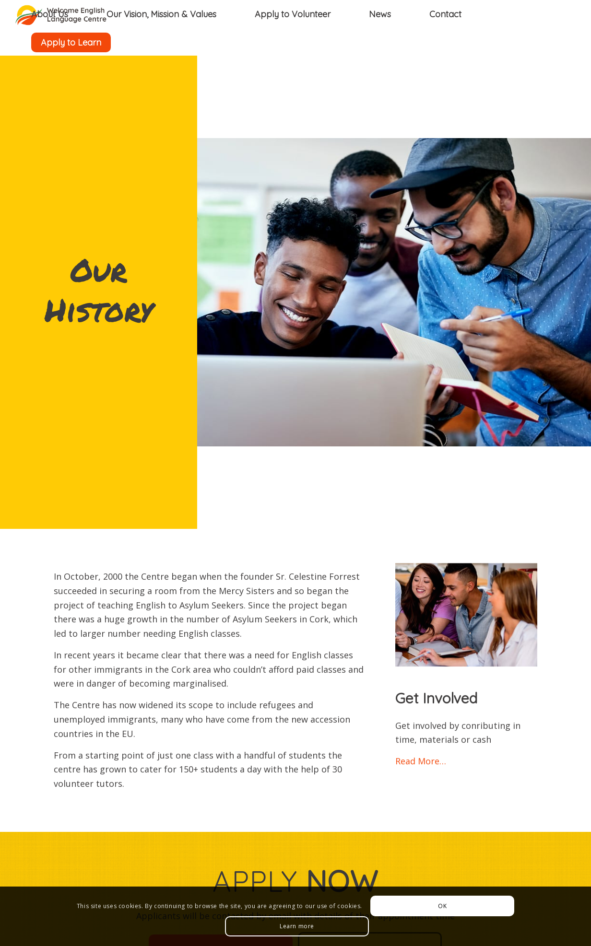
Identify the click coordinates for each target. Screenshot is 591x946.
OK (442, 906)
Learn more (297, 926)
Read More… (420, 763)
